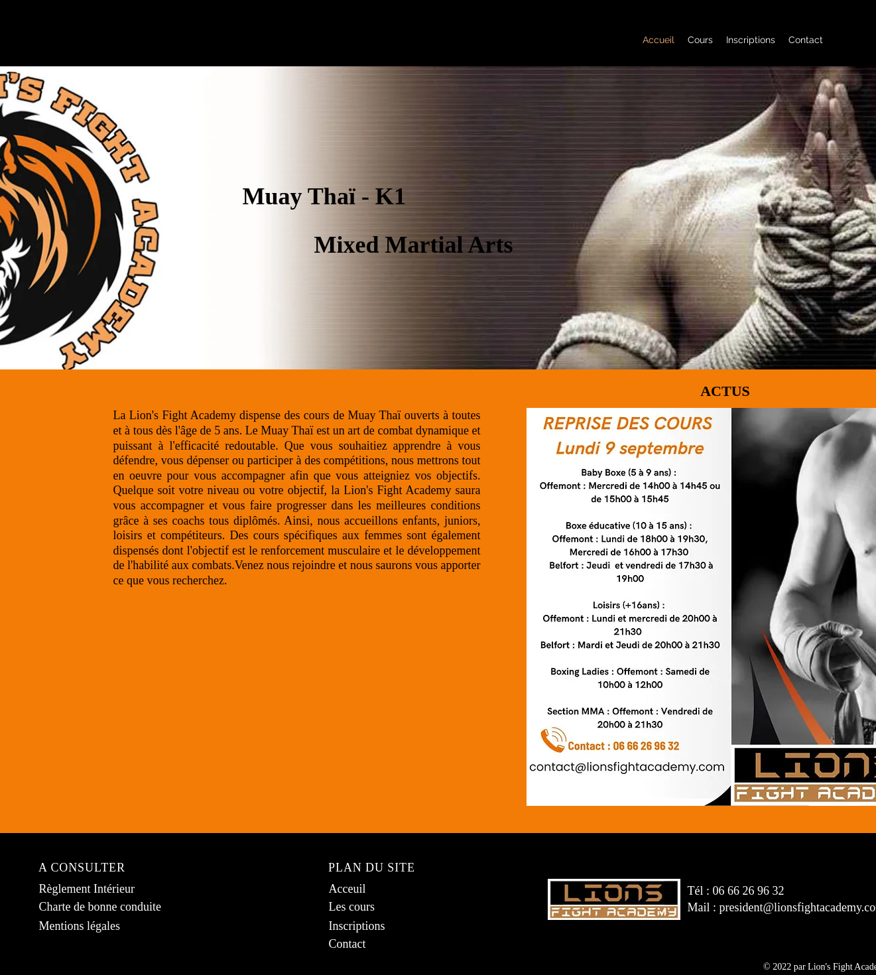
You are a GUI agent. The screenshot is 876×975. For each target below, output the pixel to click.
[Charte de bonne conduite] (105, 907)
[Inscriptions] (372, 926)
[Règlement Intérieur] (93, 889)
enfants (420, 520)
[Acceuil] (372, 889)
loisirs (128, 535)
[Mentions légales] (82, 926)
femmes (383, 535)
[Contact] (372, 944)
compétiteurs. (192, 535)
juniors (460, 520)
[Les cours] (372, 907)
